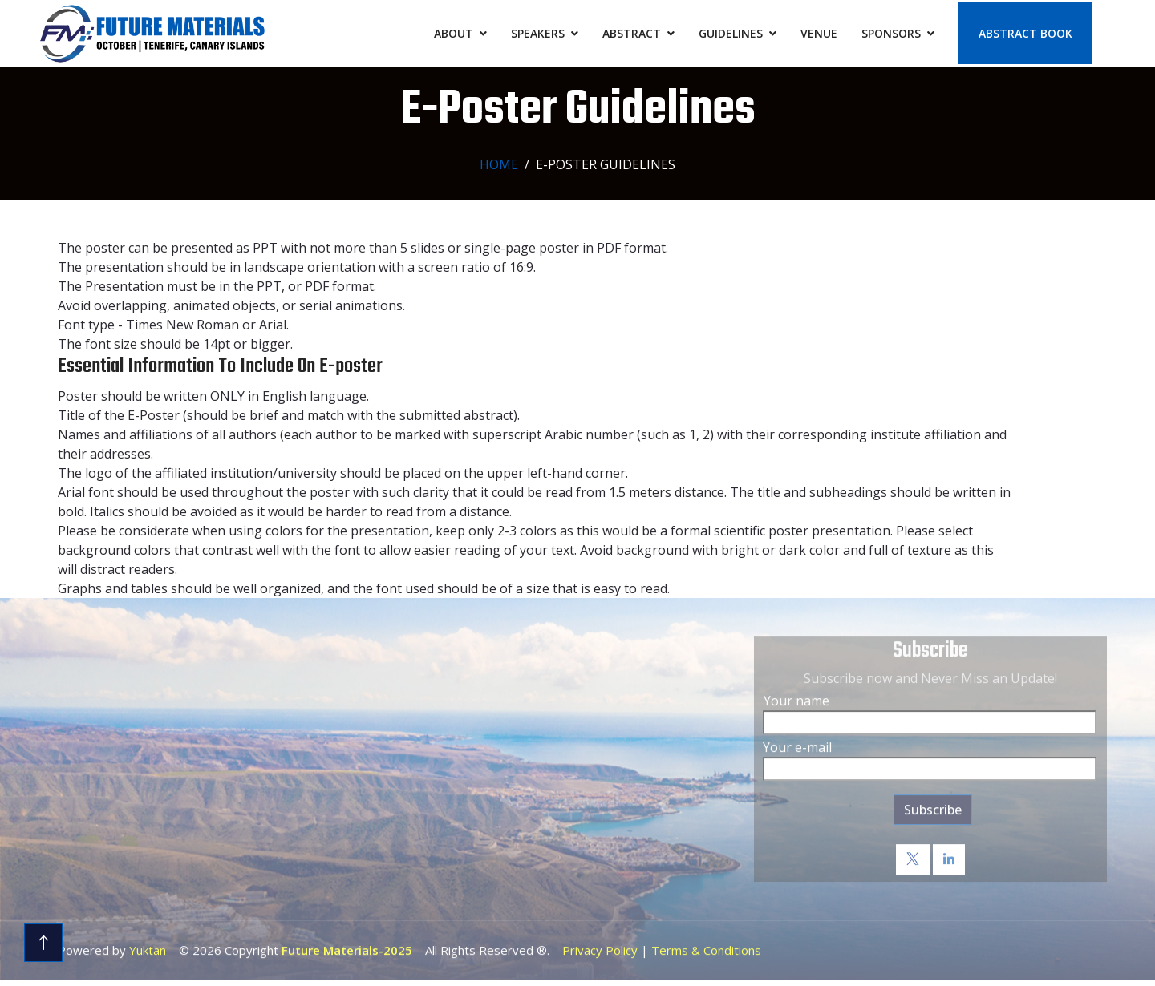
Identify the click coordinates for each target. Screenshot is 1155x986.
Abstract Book (1025, 33)
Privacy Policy (600, 945)
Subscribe (933, 805)
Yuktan (147, 945)
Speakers (538, 33)
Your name (796, 696)
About (453, 33)
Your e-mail (797, 742)
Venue (818, 33)
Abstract (631, 33)
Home (499, 164)
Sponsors (891, 33)
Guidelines (731, 33)
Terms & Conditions (706, 945)
